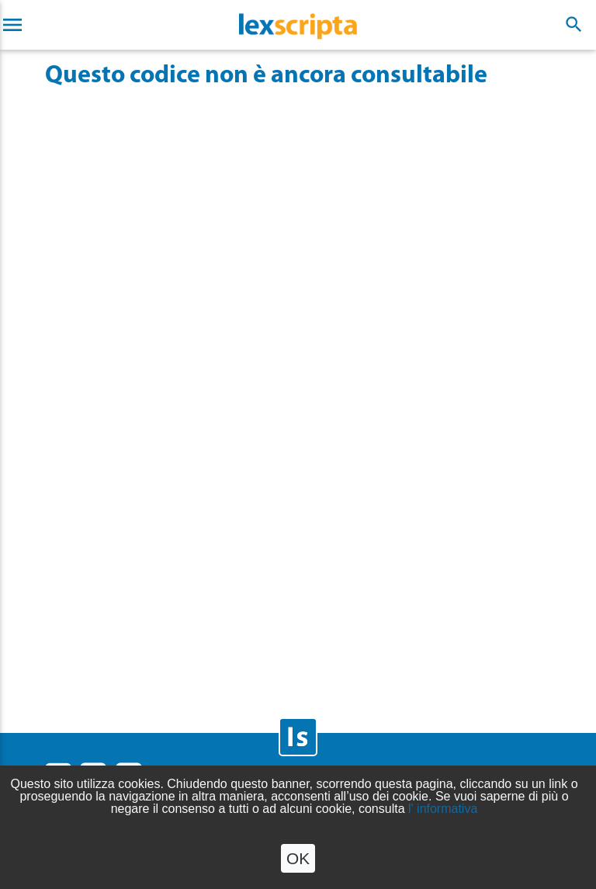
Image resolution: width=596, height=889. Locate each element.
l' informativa (442, 808)
